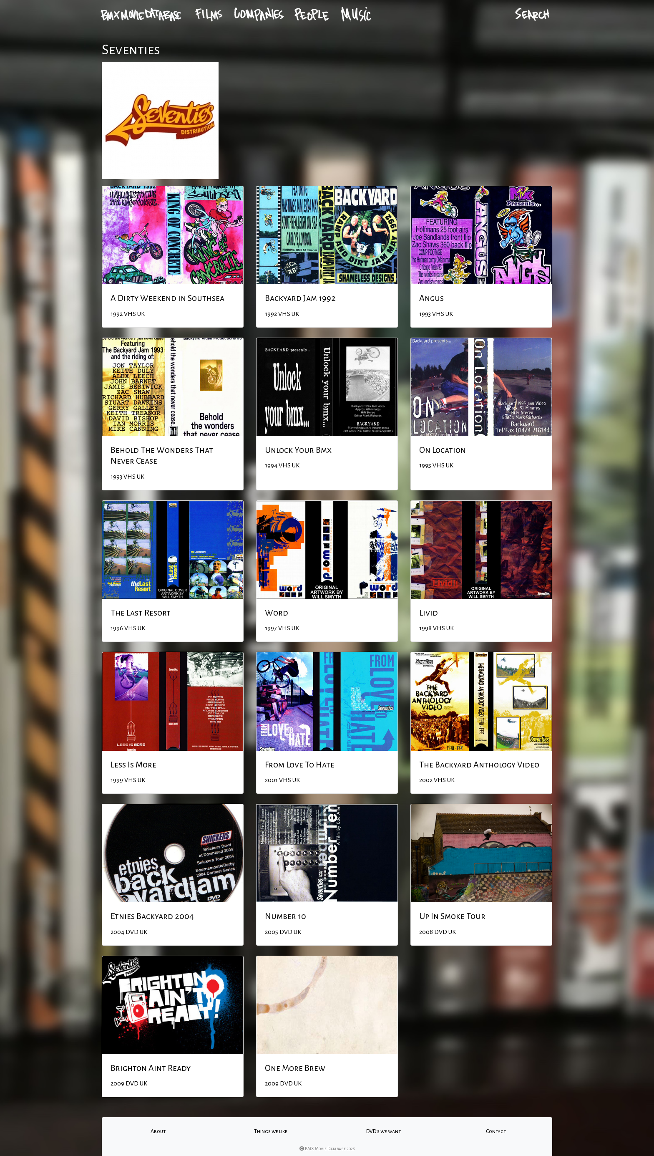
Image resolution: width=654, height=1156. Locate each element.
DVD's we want (383, 1131)
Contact (496, 1131)
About (158, 1131)
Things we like (270, 1131)
